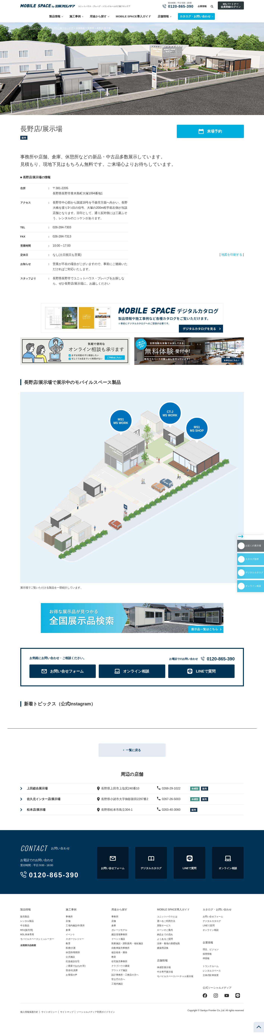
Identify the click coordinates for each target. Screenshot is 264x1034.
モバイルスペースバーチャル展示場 (175, 978)
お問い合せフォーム (213, 918)
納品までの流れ (165, 936)
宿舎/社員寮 (72, 972)
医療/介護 (70, 949)
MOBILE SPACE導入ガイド (133, 16)
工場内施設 (117, 985)
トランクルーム (211, 968)
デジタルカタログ (243, 543)
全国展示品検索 (28, 947)
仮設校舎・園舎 (119, 954)
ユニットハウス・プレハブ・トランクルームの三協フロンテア (104, 6)
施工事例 (75, 16)
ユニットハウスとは (167, 918)
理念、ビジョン (211, 951)
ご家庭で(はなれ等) (75, 967)
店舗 (68, 922)
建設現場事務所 (119, 936)
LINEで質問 (209, 927)
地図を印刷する (231, 254)
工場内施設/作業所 (75, 927)
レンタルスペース (212, 972)
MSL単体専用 (27, 936)
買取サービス (164, 927)
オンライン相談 (242, 554)
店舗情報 (163, 16)
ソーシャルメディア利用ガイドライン (96, 1013)
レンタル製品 (27, 922)
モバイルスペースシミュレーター (37, 940)
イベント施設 (118, 940)
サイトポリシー (49, 1013)
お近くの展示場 (242, 521)
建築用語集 (162, 949)
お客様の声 (71, 976)
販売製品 (24, 918)
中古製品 (24, 927)
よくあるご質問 (165, 940)
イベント (70, 936)
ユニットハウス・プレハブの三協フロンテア (51, 28)
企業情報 (202, 6)
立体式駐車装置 (211, 977)
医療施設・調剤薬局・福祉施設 (127, 945)
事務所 (69, 918)
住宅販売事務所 (119, 963)
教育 (68, 945)
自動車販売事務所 (120, 949)
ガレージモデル (119, 931)
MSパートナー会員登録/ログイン (231, 5)
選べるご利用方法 (166, 922)
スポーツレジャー (75, 940)
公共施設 (70, 958)
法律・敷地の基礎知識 (168, 945)
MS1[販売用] (26, 931)
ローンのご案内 (165, 931)
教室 (113, 958)
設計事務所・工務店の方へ (124, 976)
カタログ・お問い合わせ (217, 911)
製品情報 (54, 16)
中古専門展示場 (165, 973)
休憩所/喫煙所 (73, 954)
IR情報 (206, 960)
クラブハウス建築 (120, 967)
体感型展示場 (164, 969)
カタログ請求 (240, 532)
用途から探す (98, 16)
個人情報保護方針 (29, 1013)
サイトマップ (67, 1013)
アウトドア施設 (119, 972)
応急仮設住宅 (72, 963)
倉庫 (68, 931)
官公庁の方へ (118, 981)
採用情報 (207, 955)
